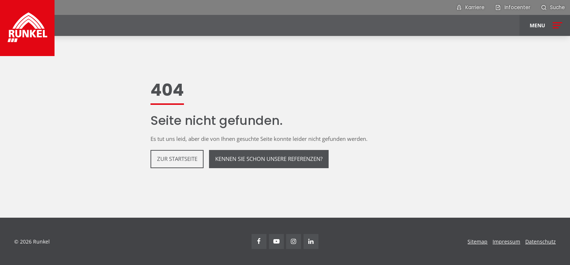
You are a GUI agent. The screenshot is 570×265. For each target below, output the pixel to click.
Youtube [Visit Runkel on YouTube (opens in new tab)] (276, 241)
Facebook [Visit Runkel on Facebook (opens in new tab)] (259, 241)
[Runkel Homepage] (27, 28)
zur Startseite (177, 158)
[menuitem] (470, 7)
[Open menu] (544, 25)
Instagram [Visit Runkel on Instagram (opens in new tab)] (293, 241)
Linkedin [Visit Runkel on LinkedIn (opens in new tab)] (311, 241)
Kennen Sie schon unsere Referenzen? (268, 158)
